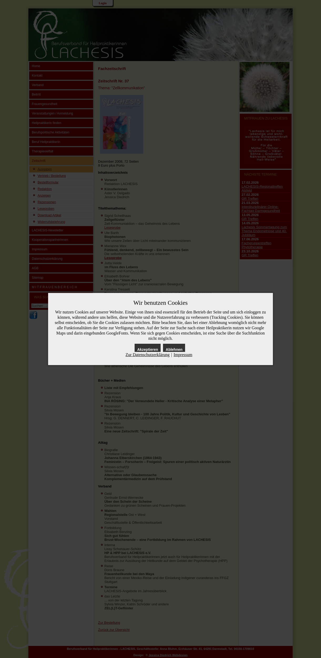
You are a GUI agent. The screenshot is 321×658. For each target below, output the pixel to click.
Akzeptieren (147, 349)
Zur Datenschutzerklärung (148, 354)
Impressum (183, 354)
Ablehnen (174, 349)
